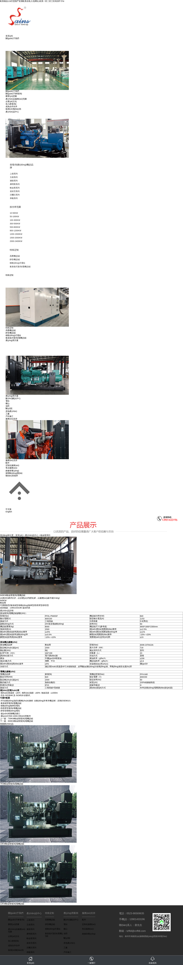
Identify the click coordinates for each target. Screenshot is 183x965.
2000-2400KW (16, 241)
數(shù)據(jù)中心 (13, 398)
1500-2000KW (16, 238)
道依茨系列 (15, 191)
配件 (7, 463)
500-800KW (15, 227)
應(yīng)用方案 (12, 340)
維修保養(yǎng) (12, 471)
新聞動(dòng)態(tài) (14, 473)
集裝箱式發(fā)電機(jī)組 (20, 266)
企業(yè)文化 (11, 101)
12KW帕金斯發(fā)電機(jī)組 (12, 904)
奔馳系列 (14, 198)
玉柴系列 (14, 177)
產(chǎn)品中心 (12, 112)
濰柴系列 (14, 181)
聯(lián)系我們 (12, 476)
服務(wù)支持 (11, 419)
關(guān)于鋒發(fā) (14, 93)
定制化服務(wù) (12, 465)
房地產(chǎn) (11, 411)
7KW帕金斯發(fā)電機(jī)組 (11, 784)
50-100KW (14, 216)
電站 (7, 401)
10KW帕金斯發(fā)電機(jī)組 (12, 844)
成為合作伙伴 (11, 106)
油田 (7, 406)
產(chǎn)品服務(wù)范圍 (16, 99)
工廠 (7, 414)
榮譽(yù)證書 (11, 96)
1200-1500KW (16, 234)
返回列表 (26, 608)
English (9, 512)
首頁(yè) (9, 36)
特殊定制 (14, 250)
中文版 (8, 509)
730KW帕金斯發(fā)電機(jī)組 (20, 718)
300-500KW (15, 223)
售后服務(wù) (11, 468)
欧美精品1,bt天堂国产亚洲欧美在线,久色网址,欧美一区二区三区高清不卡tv (32, 1)
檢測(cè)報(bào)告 (13, 109)
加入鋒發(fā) (11, 104)
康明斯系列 (15, 184)
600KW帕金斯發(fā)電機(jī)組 (20, 721)
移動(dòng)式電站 (17, 263)
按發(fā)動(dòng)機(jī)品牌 (21, 166)
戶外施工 (9, 416)
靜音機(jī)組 (15, 259)
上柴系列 (14, 174)
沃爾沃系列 (15, 195)
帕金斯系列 (15, 188)
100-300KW (15, 220)
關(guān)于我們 (12, 38)
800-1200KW (15, 230)
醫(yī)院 (9, 408)
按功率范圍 (15, 207)
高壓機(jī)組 (15, 256)
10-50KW (14, 213)
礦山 (7, 403)
